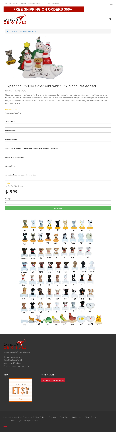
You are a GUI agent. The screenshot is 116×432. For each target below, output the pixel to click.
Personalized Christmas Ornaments (21, 31)
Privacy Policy (90, 417)
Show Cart (64, 417)
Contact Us (76, 417)
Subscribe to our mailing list (53, 380)
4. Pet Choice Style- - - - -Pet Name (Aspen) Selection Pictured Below (31, 148)
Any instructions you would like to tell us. (20, 175)
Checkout (52, 417)
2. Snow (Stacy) (10, 131)
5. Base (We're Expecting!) (14, 157)
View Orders (40, 417)
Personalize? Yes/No (13, 113)
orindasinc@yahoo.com (19, 366)
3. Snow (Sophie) (11, 139)
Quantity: (7, 199)
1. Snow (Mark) (10, 122)
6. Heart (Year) (10, 166)
